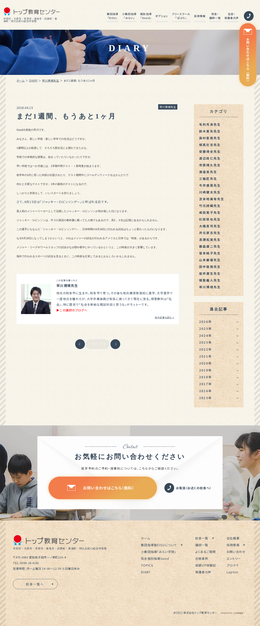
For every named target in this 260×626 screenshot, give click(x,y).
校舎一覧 (201, 538)
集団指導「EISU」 (112, 16)
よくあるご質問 (205, 551)
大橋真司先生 (210, 226)
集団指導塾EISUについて (159, 545)
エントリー (234, 558)
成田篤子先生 (210, 212)
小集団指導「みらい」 (129, 16)
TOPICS (147, 565)
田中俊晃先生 (210, 266)
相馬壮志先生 (210, 144)
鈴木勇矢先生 (210, 131)
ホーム (21, 80)
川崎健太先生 (210, 192)
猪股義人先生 (210, 280)
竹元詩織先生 (210, 205)
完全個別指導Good (155, 558)
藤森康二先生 (210, 246)
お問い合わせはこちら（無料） (248, 56)
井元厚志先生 (210, 232)
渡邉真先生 (208, 172)
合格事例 (201, 558)
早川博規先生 (50, 80)
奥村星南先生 (210, 138)
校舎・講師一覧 (215, 16)
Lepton (232, 572)
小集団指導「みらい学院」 (158, 551)
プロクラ (233, 565)
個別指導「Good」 (146, 16)
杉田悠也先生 (210, 219)
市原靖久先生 (210, 165)
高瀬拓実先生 (210, 239)
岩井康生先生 (210, 273)
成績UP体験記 (205, 565)
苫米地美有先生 (211, 199)
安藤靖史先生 (210, 151)
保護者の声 (203, 572)
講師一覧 (201, 545)
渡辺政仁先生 (210, 158)
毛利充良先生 (210, 124)
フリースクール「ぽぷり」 (181, 16)
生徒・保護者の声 (231, 16)
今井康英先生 (210, 185)
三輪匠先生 (208, 178)
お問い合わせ (236, 551)
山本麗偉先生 (210, 260)
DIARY (33, 80)
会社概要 (233, 538)
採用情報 (200, 16)
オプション (161, 16)
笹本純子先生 (210, 253)
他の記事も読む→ (164, 317)
